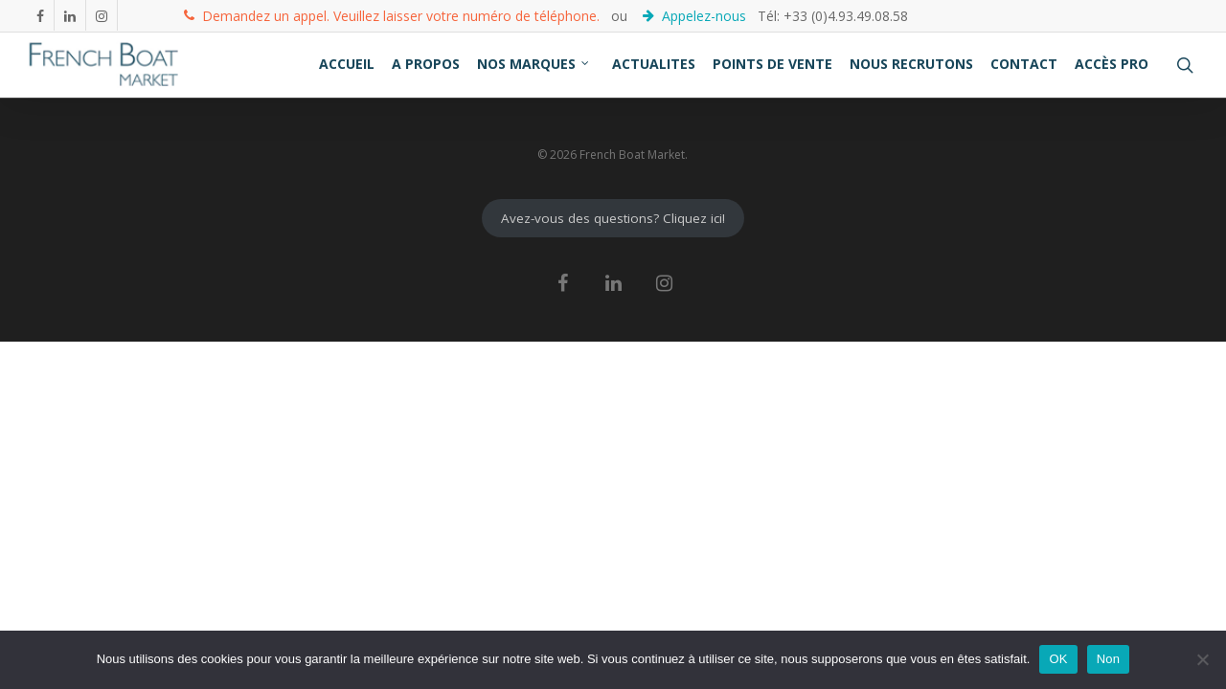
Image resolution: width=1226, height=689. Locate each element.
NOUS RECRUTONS (911, 64)
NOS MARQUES (534, 64)
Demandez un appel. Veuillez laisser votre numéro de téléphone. (392, 15)
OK (1058, 659)
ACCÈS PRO (1111, 64)
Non (1109, 659)
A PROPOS (426, 64)
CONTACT (1023, 64)
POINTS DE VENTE (772, 64)
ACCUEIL (347, 64)
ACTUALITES (653, 64)
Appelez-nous (696, 15)
